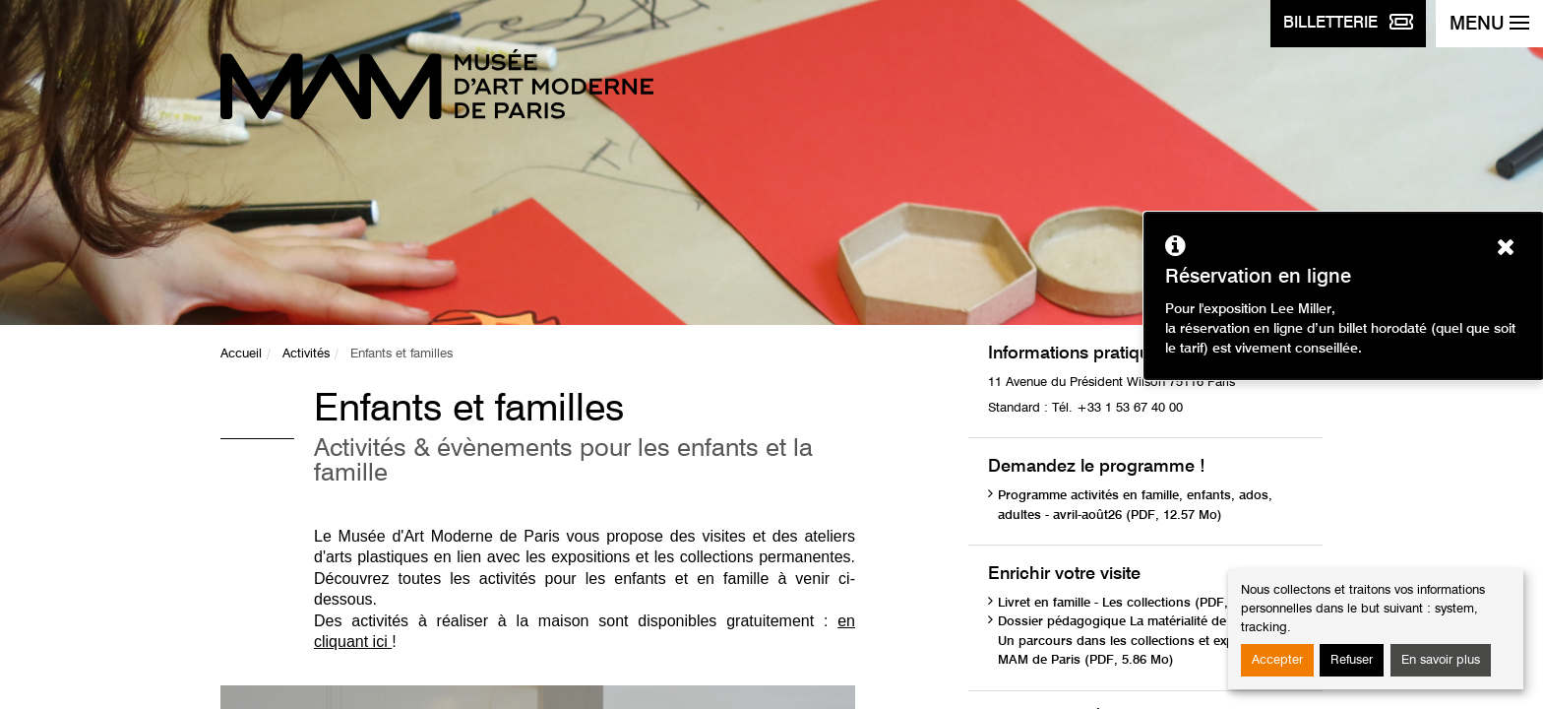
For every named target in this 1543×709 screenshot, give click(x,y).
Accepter (1277, 660)
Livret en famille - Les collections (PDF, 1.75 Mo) (1141, 603)
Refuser (1351, 660)
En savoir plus (1440, 660)
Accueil (241, 354)
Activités (306, 354)
